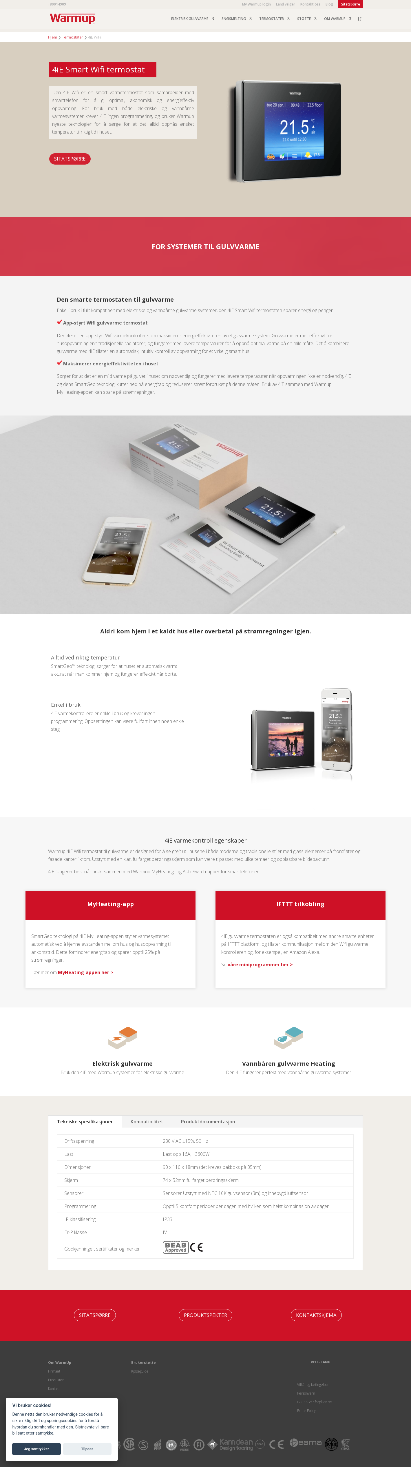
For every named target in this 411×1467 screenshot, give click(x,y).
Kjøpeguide (140, 1371)
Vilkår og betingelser (313, 1384)
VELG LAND (320, 1362)
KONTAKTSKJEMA (316, 1315)
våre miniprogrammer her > (260, 964)
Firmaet (54, 1371)
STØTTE (304, 19)
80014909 (58, 4)
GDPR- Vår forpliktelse (314, 1401)
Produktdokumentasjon (208, 1121)
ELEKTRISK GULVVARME (189, 19)
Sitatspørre (70, 158)
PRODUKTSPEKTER (205, 1315)
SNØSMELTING (234, 19)
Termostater (72, 37)
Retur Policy (306, 1410)
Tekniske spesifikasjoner (85, 1121)
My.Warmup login (256, 5)
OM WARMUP (335, 19)
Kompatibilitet (147, 1121)
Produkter (56, 1379)
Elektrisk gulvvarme (122, 1063)
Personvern (306, 1393)
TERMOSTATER (271, 19)
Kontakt (54, 1388)
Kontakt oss (310, 5)
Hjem (52, 37)
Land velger (285, 5)
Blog (329, 5)
